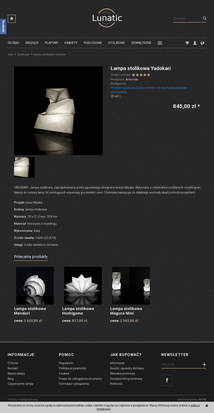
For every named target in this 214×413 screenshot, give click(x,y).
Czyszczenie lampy (20, 383)
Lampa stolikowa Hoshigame (78, 311)
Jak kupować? (125, 355)
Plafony (51, 43)
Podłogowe (93, 43)
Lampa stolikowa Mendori (30, 311)
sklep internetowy (191, 399)
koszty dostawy (29, 399)
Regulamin (66, 363)
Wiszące (32, 43)
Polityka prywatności (72, 368)
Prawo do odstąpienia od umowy (80, 378)
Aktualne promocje (122, 373)
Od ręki (13, 43)
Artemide (132, 79)
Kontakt (13, 368)
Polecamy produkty (31, 256)
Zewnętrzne (141, 43)
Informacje (21, 355)
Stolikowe (116, 43)
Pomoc (66, 355)
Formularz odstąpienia (74, 383)
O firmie (13, 363)
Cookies (64, 373)
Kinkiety (71, 43)
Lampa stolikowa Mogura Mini (126, 311)
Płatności (116, 383)
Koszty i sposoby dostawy (127, 368)
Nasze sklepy (16, 373)
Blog (11, 378)
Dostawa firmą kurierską (126, 378)
